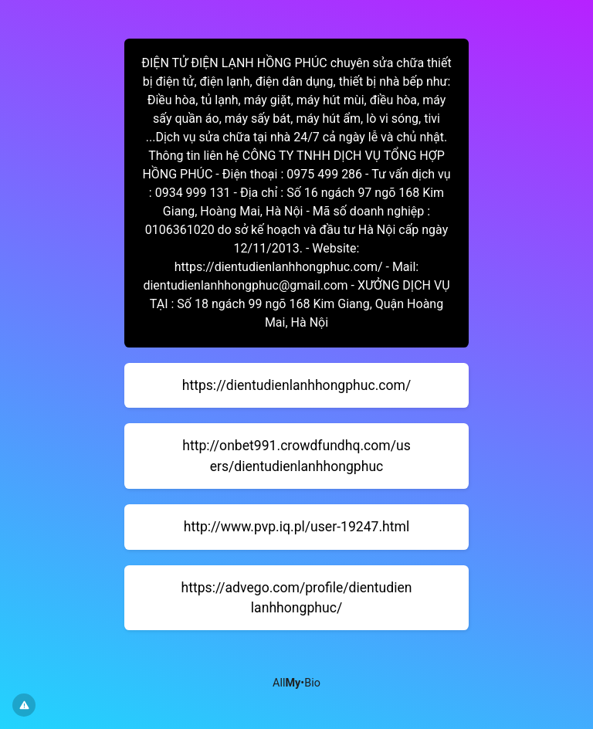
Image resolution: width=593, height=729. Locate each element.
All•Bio (296, 683)
